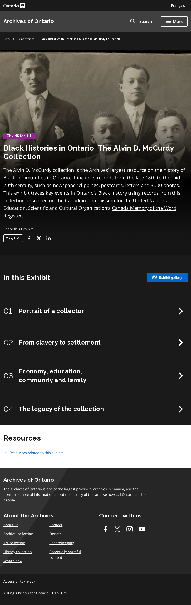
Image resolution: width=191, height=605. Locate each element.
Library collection (17, 551)
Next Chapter (180, 311)
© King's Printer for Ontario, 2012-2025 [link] (35, 593)
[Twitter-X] (38, 238)
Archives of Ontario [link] (28, 21)
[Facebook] (29, 238)
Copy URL (13, 238)
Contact (55, 524)
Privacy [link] (29, 581)
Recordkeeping (61, 542)
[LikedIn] (48, 238)
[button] (140, 21)
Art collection (14, 542)
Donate (55, 533)
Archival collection (18, 533)
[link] (14, 5)
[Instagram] (129, 529)
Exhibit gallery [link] (167, 277)
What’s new (12, 561)
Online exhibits (25, 39)
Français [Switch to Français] (178, 5)
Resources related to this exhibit (33, 453)
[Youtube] (142, 529)
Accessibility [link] (13, 581)
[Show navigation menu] (174, 21)
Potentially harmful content (65, 554)
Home (7, 39)
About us (10, 524)
